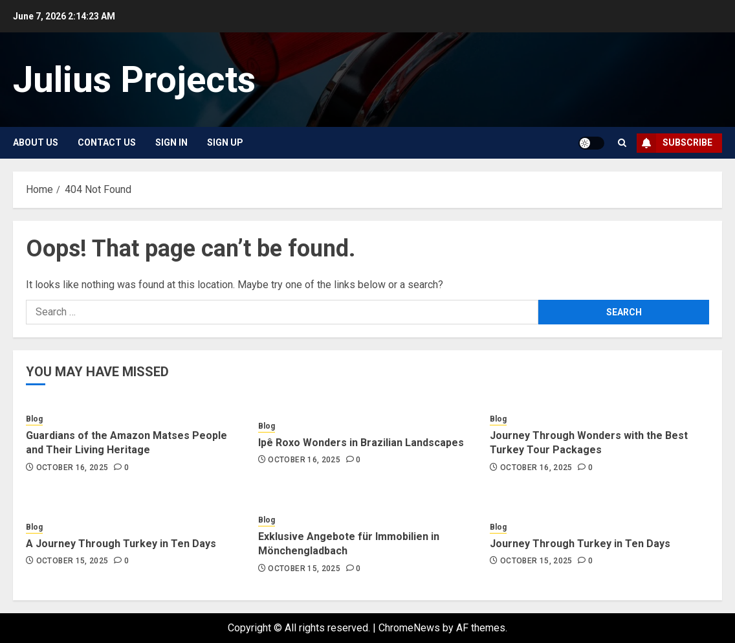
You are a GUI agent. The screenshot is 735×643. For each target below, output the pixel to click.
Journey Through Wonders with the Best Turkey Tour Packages (589, 442)
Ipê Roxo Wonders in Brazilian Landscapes (361, 442)
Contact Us (107, 142)
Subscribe (674, 143)
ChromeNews (409, 628)
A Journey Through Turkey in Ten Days (121, 543)
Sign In (171, 142)
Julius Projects (134, 79)
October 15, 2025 (72, 560)
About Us (35, 142)
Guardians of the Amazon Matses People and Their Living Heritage (126, 442)
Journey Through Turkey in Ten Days (580, 543)
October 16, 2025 (72, 467)
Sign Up (225, 142)
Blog (34, 418)
